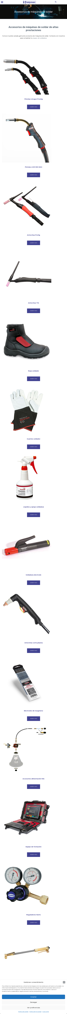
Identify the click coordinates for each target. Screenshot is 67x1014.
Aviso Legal (45, 1011)
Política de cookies (23, 1011)
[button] (64, 982)
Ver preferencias (33, 1008)
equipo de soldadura (40, 38)
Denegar (33, 1002)
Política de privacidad (35, 1011)
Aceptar (33, 997)
